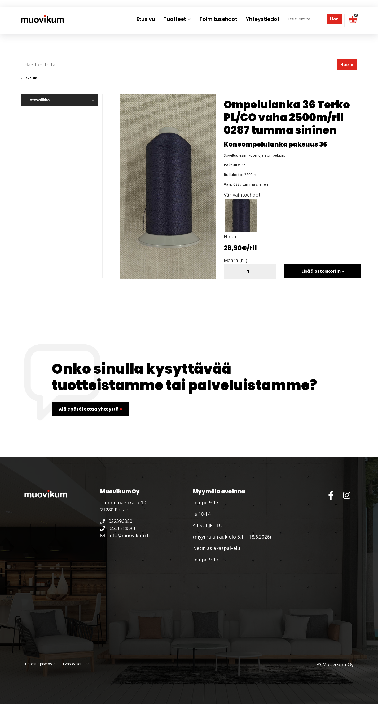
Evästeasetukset (77, 663)
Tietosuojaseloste (39, 663)
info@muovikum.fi (125, 535)
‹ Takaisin (29, 77)
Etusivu (146, 19)
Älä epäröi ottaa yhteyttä (90, 409)
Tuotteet (175, 19)
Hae (334, 19)
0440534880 (117, 528)
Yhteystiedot (262, 19)
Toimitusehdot (218, 19)
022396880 (116, 521)
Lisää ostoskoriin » (322, 271)
